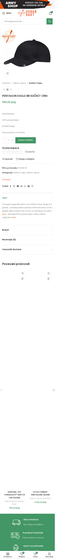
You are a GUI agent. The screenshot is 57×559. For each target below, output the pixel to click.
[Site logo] (27, 13)
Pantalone (47, 498)
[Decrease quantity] (4, 140)
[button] (22, 278)
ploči (4, 214)
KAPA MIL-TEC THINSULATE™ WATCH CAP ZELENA (14, 494)
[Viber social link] (32, 186)
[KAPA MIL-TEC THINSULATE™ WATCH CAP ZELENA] (14, 379)
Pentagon (6, 179)
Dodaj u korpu (25, 140)
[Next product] (11, 89)
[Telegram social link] (29, 186)
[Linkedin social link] (21, 186)
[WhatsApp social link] (25, 186)
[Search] (27, 21)
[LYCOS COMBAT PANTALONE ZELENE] (40, 379)
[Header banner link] (27, 4)
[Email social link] (18, 186)
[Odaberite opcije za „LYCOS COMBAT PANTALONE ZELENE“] (48, 278)
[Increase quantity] (12, 140)
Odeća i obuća (19, 83)
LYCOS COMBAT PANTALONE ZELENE (40, 493)
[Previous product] (4, 89)
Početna (6, 83)
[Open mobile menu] (7, 13)
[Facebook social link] (10, 186)
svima (13, 217)
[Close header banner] (51, 4)
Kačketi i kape (35, 83)
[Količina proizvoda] (8, 140)
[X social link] (14, 186)
